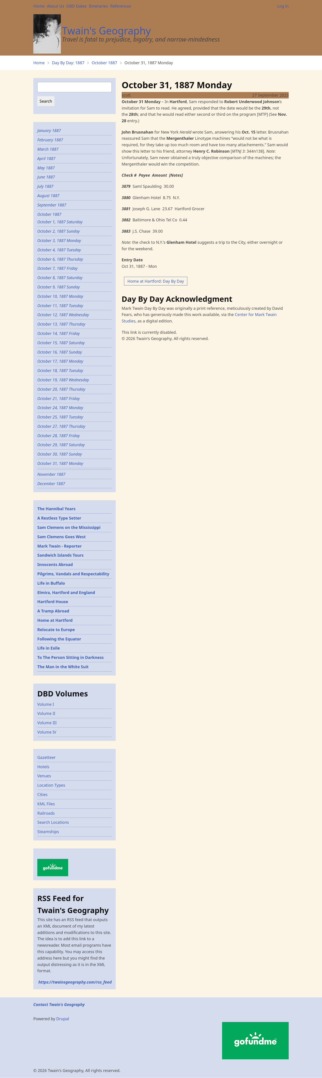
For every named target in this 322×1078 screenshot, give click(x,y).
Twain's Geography (106, 30)
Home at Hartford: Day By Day (155, 281)
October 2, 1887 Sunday (58, 231)
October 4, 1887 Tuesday (59, 249)
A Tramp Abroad (53, 611)
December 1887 (51, 483)
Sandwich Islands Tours (60, 555)
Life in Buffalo (51, 583)
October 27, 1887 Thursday (61, 426)
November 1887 (51, 474)
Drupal (62, 1018)
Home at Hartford (55, 620)
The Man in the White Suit (63, 666)
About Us (55, 6)
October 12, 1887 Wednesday (63, 314)
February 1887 (50, 139)
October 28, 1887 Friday (59, 435)
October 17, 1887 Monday (60, 361)
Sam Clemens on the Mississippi (68, 527)
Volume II (46, 713)
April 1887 (46, 158)
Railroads (46, 813)
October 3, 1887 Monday (59, 240)
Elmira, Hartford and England (66, 592)
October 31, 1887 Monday (60, 463)
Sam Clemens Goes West (61, 536)
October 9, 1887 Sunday (58, 287)
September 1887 (51, 205)
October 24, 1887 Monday (60, 407)
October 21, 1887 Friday (58, 398)
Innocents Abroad (55, 564)
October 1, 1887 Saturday (60, 221)
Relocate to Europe (56, 629)
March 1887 (47, 149)
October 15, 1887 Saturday (61, 342)
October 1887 (104, 62)
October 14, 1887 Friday (58, 333)
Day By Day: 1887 (68, 62)
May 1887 (46, 167)
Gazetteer (46, 757)
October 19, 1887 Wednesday (63, 379)
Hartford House (52, 601)
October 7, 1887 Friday (57, 268)
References (120, 6)
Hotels (43, 766)
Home (39, 6)
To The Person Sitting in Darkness (70, 657)
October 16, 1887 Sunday (59, 352)
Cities (42, 794)
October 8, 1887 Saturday (60, 277)
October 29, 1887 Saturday (61, 444)
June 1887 (46, 177)
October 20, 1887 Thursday (61, 389)
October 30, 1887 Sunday (59, 454)
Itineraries (98, 6)
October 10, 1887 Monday (60, 296)
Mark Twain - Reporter (59, 546)
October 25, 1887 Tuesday (60, 417)
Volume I (45, 704)
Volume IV (46, 732)
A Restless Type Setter (59, 518)
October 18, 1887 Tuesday (60, 370)
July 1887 (45, 186)
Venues (44, 775)
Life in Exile (48, 648)
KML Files (46, 803)
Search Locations (53, 822)
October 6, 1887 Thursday (60, 259)
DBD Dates (76, 6)
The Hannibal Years (56, 508)
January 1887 (49, 130)
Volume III (47, 722)
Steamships (48, 831)
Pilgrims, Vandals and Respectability (73, 573)
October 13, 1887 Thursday (61, 324)
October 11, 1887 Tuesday (60, 305)
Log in (283, 6)
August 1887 (48, 195)
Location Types (51, 785)
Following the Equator (59, 639)
